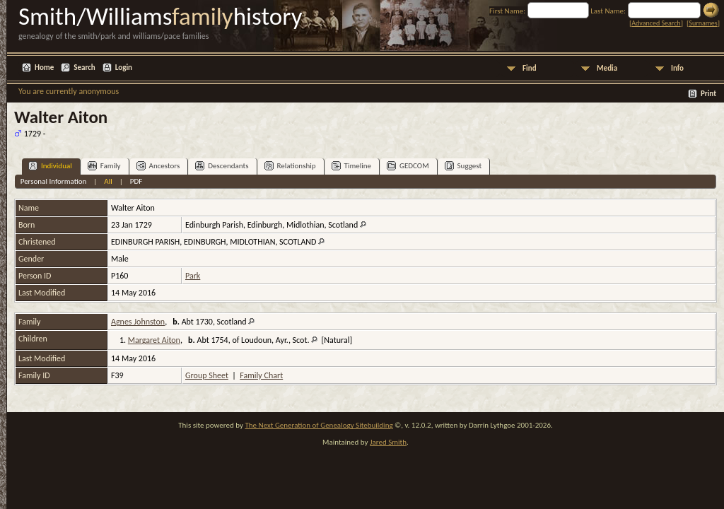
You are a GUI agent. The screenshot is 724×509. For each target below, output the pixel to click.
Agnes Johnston (138, 322)
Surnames (703, 23)
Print (708, 93)
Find (529, 68)
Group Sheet (206, 375)
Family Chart (261, 375)
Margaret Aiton (154, 340)
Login (123, 67)
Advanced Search (655, 23)
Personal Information (54, 181)
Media (607, 68)
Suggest (463, 165)
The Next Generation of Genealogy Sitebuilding (318, 425)
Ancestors (158, 165)
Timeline (351, 165)
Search (84, 67)
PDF (136, 181)
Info (677, 68)
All (108, 181)
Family (104, 165)
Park (192, 276)
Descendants (221, 165)
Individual (50, 165)
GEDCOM (408, 165)
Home (44, 67)
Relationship (290, 165)
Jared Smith (388, 442)
